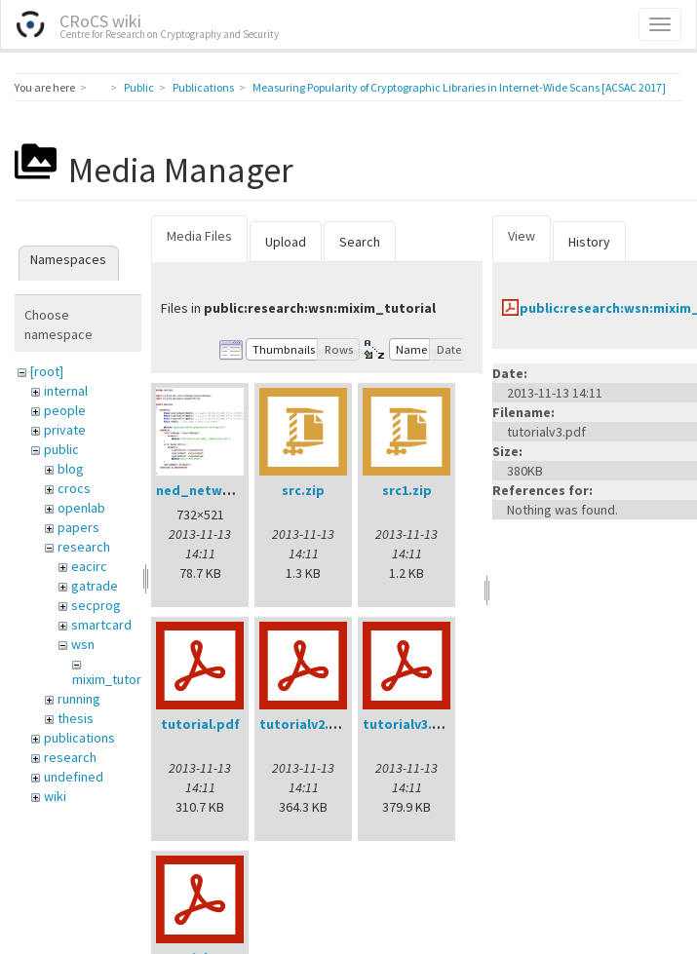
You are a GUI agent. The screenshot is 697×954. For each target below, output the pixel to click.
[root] (46, 371)
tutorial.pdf (200, 724)
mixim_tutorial (113, 679)
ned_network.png (215, 490)
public (61, 449)
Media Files (199, 236)
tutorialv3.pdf (409, 724)
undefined (73, 776)
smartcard (101, 624)
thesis (76, 718)
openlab (81, 507)
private (65, 430)
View (521, 236)
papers (78, 527)
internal (66, 391)
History (589, 241)
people (65, 410)
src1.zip (407, 490)
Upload (285, 241)
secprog (96, 605)
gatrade (94, 585)
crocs (74, 488)
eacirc (89, 566)
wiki (55, 796)
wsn (83, 644)
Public (139, 87)
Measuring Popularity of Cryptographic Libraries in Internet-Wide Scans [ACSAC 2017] (459, 87)
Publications (203, 87)
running (79, 698)
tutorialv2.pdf (305, 724)
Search (359, 241)
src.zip (303, 490)
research (84, 546)
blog (71, 468)
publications (79, 737)
